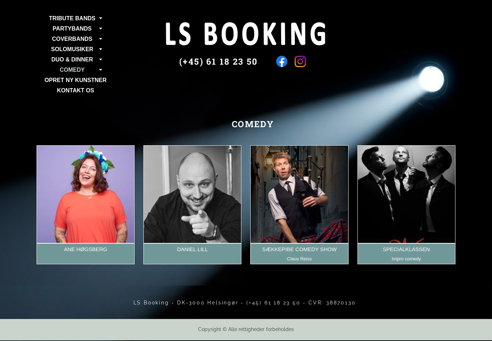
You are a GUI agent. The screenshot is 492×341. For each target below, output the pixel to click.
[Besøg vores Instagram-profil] (300, 61)
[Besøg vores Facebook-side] (282, 61)
